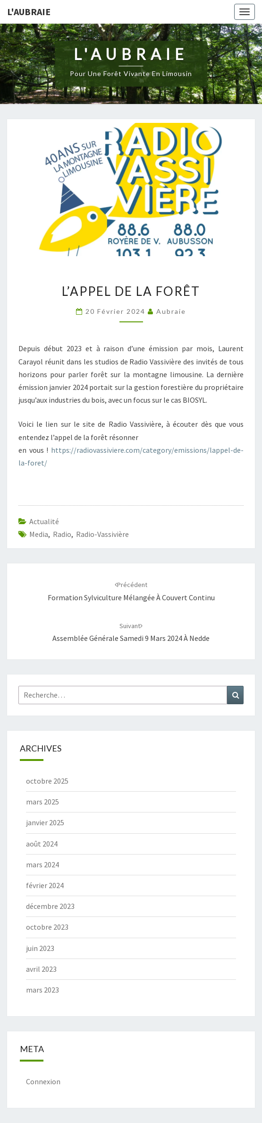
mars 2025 (42, 801)
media (38, 534)
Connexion (43, 1081)
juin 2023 (40, 948)
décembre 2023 (50, 906)
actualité (44, 521)
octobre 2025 (47, 781)
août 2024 (42, 843)
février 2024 (45, 885)
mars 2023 (42, 989)
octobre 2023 (47, 927)
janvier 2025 (45, 822)
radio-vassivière (102, 534)
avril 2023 (41, 969)
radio (62, 534)
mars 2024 (42, 864)
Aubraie (171, 311)
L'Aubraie (29, 11)
